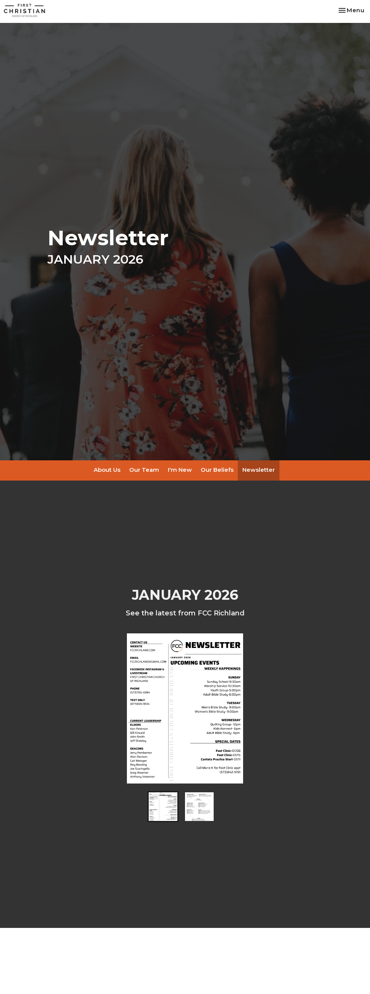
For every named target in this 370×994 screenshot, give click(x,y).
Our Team (144, 469)
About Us (107, 469)
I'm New (180, 469)
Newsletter (258, 469)
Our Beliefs (217, 469)
